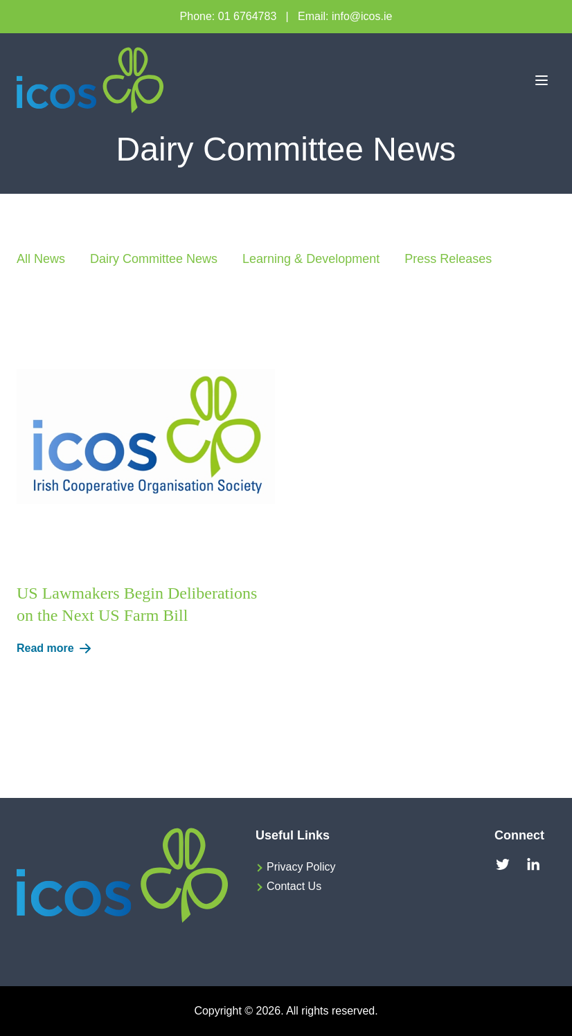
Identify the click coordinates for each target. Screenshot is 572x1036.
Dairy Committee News (153, 259)
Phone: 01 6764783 (228, 16)
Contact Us (294, 886)
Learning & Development (310, 259)
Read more (56, 648)
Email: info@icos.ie (345, 16)
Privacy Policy (301, 867)
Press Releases (448, 259)
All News (41, 259)
